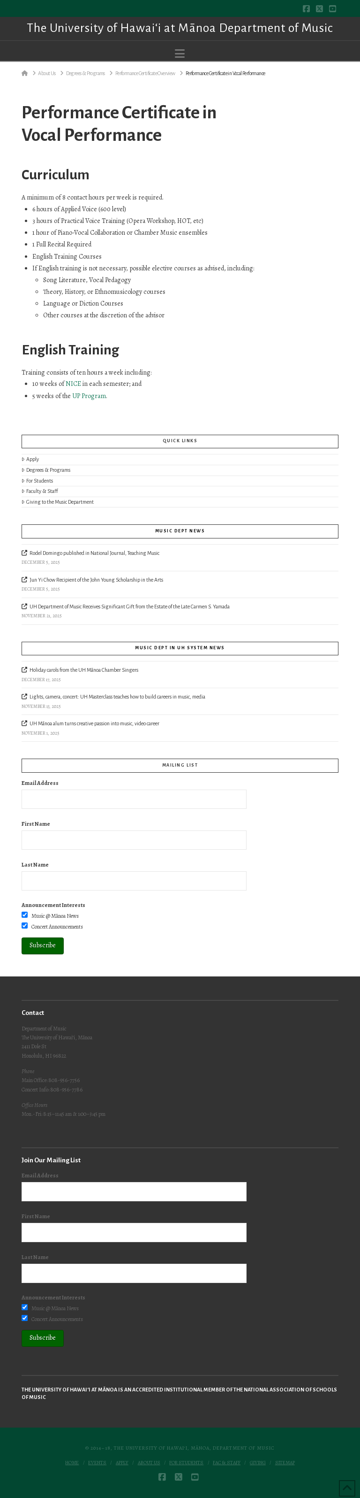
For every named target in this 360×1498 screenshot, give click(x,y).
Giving (258, 1463)
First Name (36, 824)
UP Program (89, 396)
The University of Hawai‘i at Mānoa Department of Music (180, 28)
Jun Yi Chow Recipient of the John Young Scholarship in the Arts (96, 580)
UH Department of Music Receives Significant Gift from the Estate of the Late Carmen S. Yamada (130, 606)
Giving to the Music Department (58, 502)
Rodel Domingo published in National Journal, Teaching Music (94, 553)
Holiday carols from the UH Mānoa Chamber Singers (84, 670)
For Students (37, 481)
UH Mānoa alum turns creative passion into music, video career (94, 723)
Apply (30, 459)
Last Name (35, 864)
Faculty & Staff (40, 491)
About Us (149, 1463)
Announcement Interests (53, 905)
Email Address (40, 783)
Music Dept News (180, 531)
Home (72, 1463)
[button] (180, 54)
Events (97, 1463)
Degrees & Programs (46, 470)
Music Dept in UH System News (180, 647)
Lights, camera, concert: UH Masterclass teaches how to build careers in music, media (117, 696)
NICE (73, 383)
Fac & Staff (226, 1463)
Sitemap (285, 1463)
